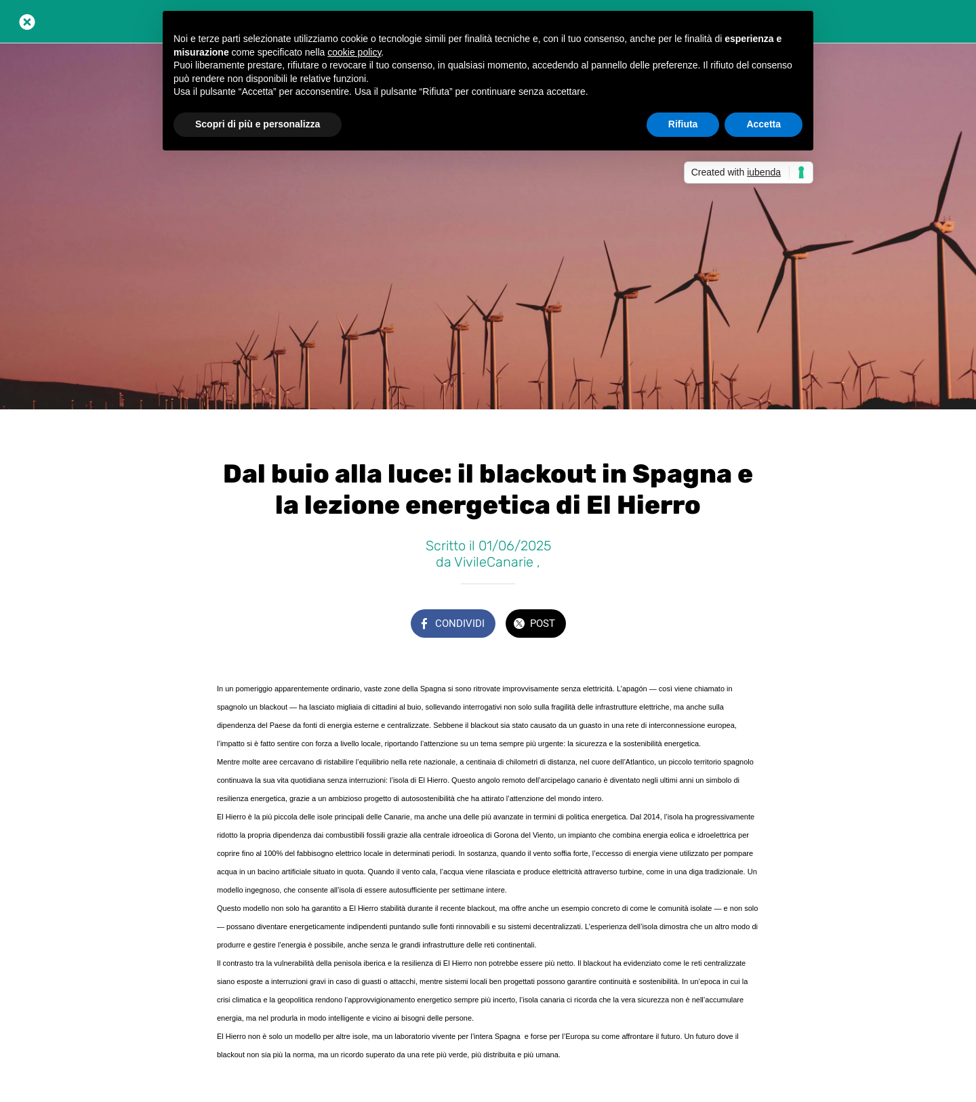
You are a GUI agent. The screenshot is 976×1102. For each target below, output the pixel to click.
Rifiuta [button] (683, 124)
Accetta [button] (763, 124)
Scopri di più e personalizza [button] (257, 124)
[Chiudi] (27, 22)
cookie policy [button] (354, 52)
